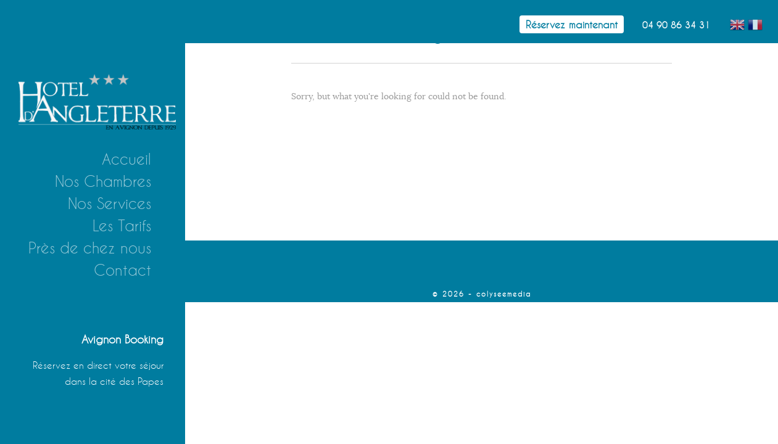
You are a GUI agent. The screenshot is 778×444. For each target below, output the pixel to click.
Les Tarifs (122, 225)
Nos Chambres (103, 181)
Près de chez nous (89, 248)
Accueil (126, 159)
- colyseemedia (499, 294)
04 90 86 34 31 (676, 25)
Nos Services (109, 203)
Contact (122, 270)
